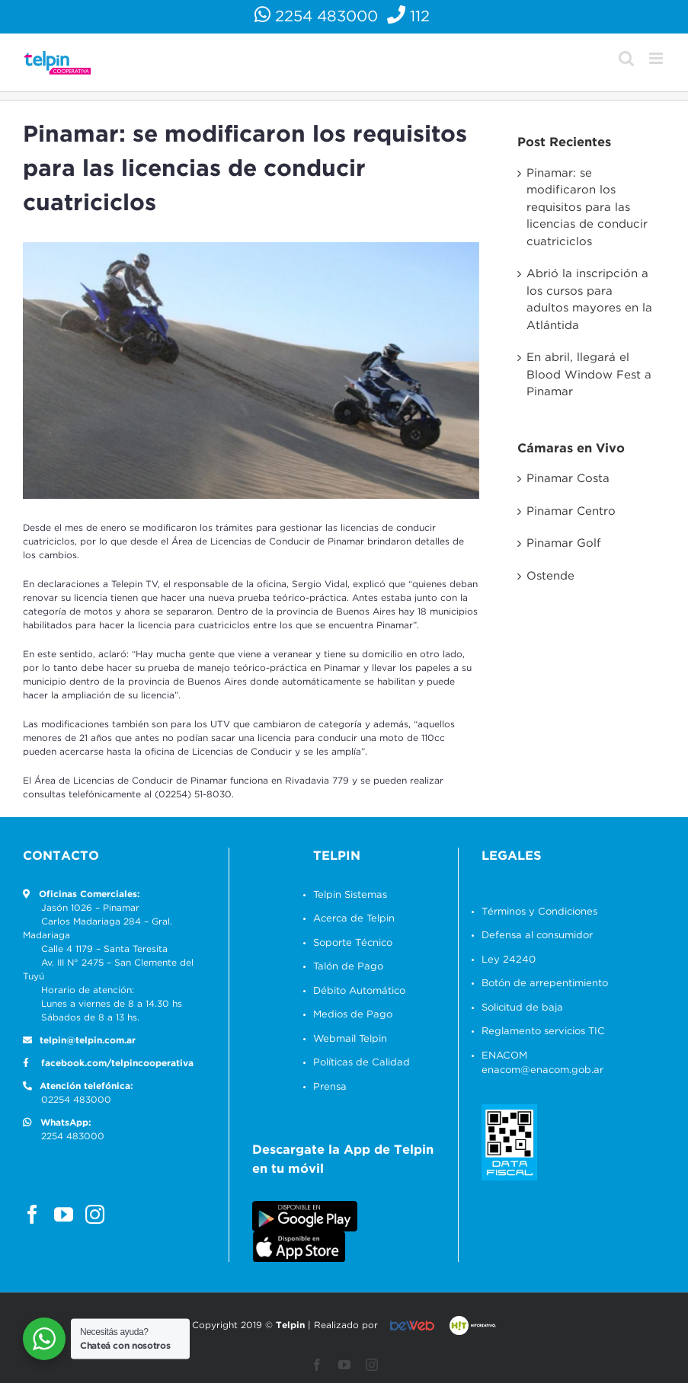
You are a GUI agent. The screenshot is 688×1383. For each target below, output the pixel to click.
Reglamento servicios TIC (538, 1029)
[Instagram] (94, 1211)
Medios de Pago (350, 1012)
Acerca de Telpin (351, 916)
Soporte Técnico (350, 940)
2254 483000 (315, 17)
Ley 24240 (504, 957)
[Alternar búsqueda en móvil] (619, 58)
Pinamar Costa (562, 479)
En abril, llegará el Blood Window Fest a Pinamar (583, 375)
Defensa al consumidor (532, 933)
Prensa (327, 1084)
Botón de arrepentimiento (540, 981)
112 (406, 17)
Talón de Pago (346, 964)
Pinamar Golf (558, 543)
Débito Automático (357, 988)
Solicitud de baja (517, 1005)
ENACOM (500, 1053)
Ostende (545, 576)
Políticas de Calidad (359, 1060)
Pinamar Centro (565, 511)
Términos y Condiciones (535, 909)
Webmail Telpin (348, 1036)
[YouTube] (63, 1211)
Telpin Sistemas (348, 892)
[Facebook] (32, 1211)
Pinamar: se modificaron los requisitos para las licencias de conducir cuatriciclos (581, 207)
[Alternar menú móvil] (650, 58)
